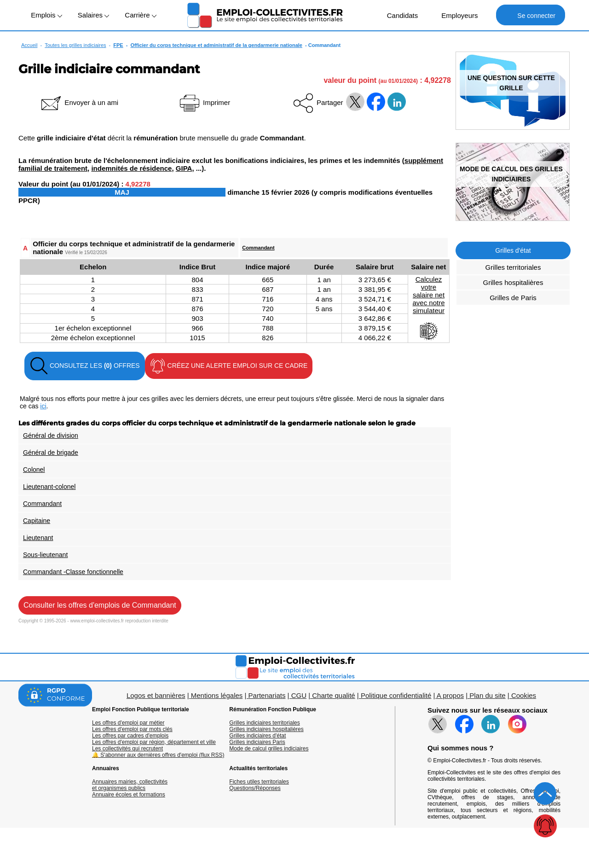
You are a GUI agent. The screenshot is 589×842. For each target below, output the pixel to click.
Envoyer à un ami (79, 102)
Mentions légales (217, 695)
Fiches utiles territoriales (259, 781)
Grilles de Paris (513, 298)
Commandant (258, 247)
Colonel (34, 469)
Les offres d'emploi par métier (128, 723)
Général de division (50, 435)
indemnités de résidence (131, 168)
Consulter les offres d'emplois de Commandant (99, 605)
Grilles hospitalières (513, 282)
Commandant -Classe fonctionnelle (73, 571)
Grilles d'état (513, 250)
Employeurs (455, 15)
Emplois (46, 15)
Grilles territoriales (513, 267)
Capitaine (36, 520)
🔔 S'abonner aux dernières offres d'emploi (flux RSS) (158, 755)
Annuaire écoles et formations (128, 794)
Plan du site (487, 695)
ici (43, 406)
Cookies (523, 695)
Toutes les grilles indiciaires (75, 45)
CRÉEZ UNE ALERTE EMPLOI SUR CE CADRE (229, 366)
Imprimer (204, 102)
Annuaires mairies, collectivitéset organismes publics (129, 784)
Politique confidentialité (396, 695)
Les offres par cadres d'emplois (130, 735)
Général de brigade (50, 452)
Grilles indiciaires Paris (257, 742)
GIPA (184, 168)
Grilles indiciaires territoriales (264, 723)
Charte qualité (333, 695)
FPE (118, 45)
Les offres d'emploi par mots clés (132, 729)
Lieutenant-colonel (49, 486)
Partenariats (267, 695)
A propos (450, 695)
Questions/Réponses (254, 788)
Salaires (93, 15)
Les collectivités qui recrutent (127, 748)
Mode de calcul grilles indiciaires (268, 748)
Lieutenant (38, 537)
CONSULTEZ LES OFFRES (84, 366)
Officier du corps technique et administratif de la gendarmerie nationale (216, 45)
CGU (298, 695)
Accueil (29, 45)
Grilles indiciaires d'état (257, 735)
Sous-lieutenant (45, 554)
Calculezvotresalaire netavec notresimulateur (428, 308)
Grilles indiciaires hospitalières (266, 729)
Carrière (140, 15)
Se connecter (530, 15)
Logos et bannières (156, 695)
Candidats (397, 15)
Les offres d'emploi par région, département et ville (154, 742)
